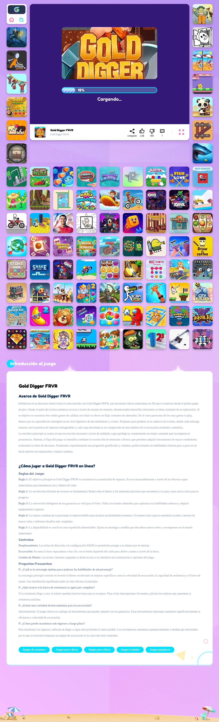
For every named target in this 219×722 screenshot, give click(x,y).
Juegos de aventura (34, 649)
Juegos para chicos (99, 649)
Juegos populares (160, 649)
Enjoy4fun (16, 6)
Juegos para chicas (67, 649)
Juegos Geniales (130, 649)
